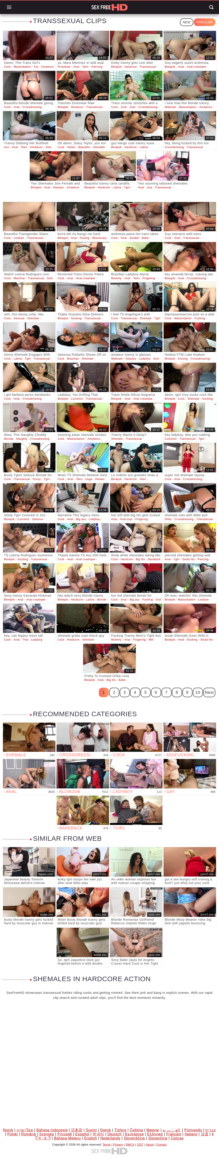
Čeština (136, 1130)
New (186, 22)
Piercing (97, 66)
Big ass (81, 519)
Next (209, 692)
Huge (88, 479)
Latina (144, 147)
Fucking (199, 318)
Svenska (46, 1134)
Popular (205, 22)
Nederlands (110, 1138)
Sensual (19, 318)
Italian (71, 147)
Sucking (76, 318)
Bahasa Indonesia (52, 1130)
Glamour (37, 519)
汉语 (204, 1134)
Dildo (168, 519)
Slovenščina (134, 1138)
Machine (19, 278)
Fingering (148, 278)
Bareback (154, 559)
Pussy (37, 479)
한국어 (98, 1134)
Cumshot (77, 398)
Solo (132, 107)
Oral (158, 599)
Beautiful (84, 147)
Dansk (105, 1130)
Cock (7, 66)
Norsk (8, 1130)
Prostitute (64, 66)
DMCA (130, 1144)
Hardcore (130, 66)
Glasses (58, 187)
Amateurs (47, 66)
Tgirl (127, 187)
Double (134, 238)
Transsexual (148, 66)
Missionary (99, 238)
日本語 (76, 1130)
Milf (151, 639)
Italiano (191, 1134)
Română (28, 1134)
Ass (6, 147)
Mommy (116, 278)
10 (197, 692)
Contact (162, 1144)
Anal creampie (196, 66)
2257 (140, 1144)
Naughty (21, 438)
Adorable (99, 147)
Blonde (8, 438)
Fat (36, 66)
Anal (76, 66)
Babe (145, 238)
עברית (210, 1130)
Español (82, 1134)
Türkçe (120, 1130)
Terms (106, 1144)
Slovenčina (157, 1138)
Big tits (140, 559)
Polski (12, 1134)
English (90, 1138)
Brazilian (73, 358)
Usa (149, 187)
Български (134, 1134)
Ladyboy (145, 358)
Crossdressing (32, 107)
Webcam (170, 107)
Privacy (118, 1144)
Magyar (152, 1130)
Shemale (33, 318)
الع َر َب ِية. (172, 1130)
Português (193, 1130)
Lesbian (19, 238)
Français (173, 1134)
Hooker (100, 479)
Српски (177, 1138)
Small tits (188, 559)
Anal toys (126, 519)
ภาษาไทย (25, 1130)
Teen (85, 66)
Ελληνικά (155, 1134)
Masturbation (22, 66)
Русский (64, 1134)
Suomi (91, 1130)
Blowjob (116, 66)
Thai (25, 639)
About (150, 1144)
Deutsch (114, 1134)
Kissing (85, 238)
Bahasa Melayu (67, 1138)
